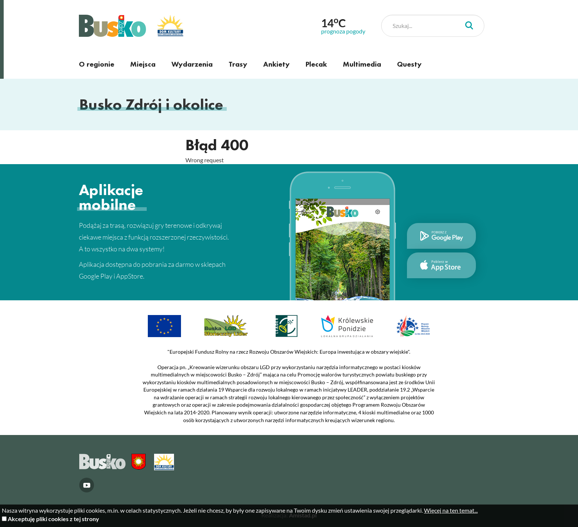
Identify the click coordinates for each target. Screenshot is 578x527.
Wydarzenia (192, 64)
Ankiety (276, 64)
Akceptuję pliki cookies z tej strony (53, 518)
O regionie (96, 64)
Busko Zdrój (112, 26)
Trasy (238, 64)
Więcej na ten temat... (451, 510)
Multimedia (362, 64)
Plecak (316, 64)
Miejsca (143, 64)
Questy (409, 64)
